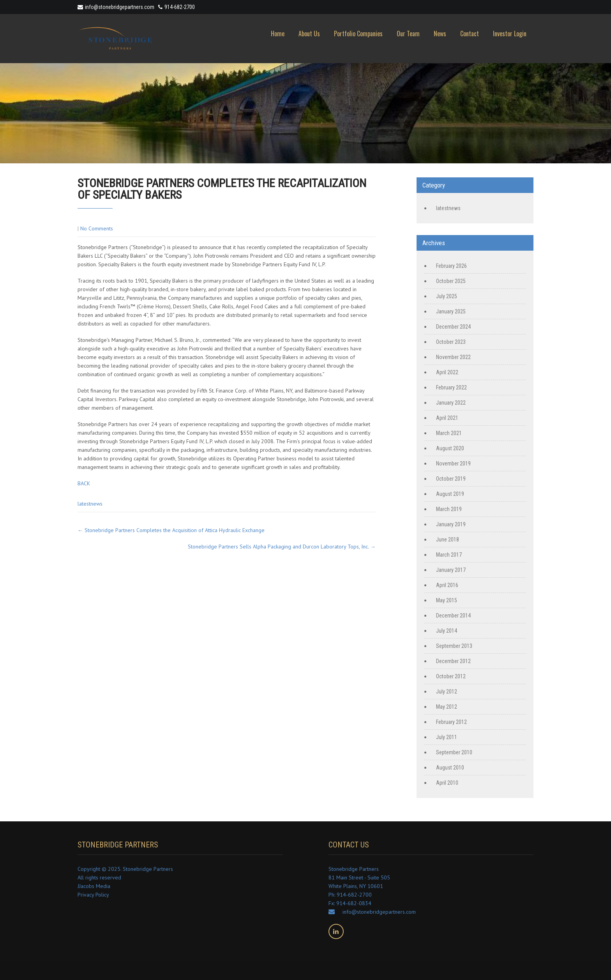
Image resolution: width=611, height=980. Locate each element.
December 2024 (453, 327)
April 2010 (447, 783)
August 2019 (450, 494)
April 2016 (447, 585)
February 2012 (451, 722)
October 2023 (451, 342)
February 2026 (451, 266)
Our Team (408, 33)
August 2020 (450, 448)
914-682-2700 (179, 7)
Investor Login (509, 33)
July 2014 (446, 631)
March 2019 (449, 509)
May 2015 (446, 600)
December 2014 (453, 615)
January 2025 (451, 311)
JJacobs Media (94, 886)
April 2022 (447, 372)
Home (277, 33)
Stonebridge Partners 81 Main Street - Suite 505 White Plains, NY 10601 (359, 877)
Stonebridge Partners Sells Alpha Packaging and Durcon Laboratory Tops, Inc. (282, 546)
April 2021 (447, 418)
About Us (309, 33)
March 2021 (449, 433)
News (440, 33)
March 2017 (449, 555)
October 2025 (451, 281)
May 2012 (446, 707)
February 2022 (451, 387)
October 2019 (451, 479)
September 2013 (454, 646)
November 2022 (453, 357)
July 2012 (446, 691)
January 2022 (451, 403)
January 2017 (451, 570)
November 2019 (453, 463)
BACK (84, 483)
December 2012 (453, 661)
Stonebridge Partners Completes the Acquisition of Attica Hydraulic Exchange (171, 530)
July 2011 (446, 737)
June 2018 (447, 539)
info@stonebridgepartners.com (116, 7)
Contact (469, 33)
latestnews (90, 503)
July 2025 (446, 296)
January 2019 (451, 524)
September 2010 (454, 752)
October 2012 (451, 676)
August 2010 (450, 767)
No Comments (96, 228)
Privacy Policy (93, 894)
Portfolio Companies (358, 33)
